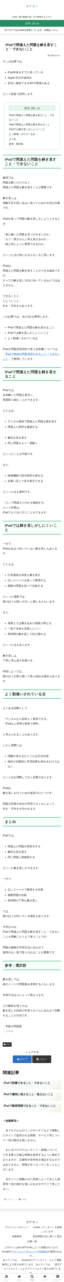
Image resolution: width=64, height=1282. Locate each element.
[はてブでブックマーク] (22, 1059)
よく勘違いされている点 (22, 134)
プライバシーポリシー (17, 1227)
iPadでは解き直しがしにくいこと (27, 129)
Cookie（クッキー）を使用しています (47, 1229)
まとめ (12, 139)
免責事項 (17, 1236)
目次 (27, 108)
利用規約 (43, 1251)
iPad (7, 1044)
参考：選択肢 (16, 144)
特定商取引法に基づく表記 (47, 1236)
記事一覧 (32, 1241)
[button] (41, 1059)
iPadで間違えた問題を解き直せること (29, 124)
